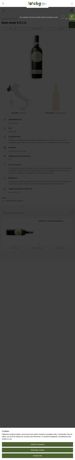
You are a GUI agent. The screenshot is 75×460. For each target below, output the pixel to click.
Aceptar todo (37, 455)
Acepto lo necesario (37, 444)
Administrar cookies (37, 450)
